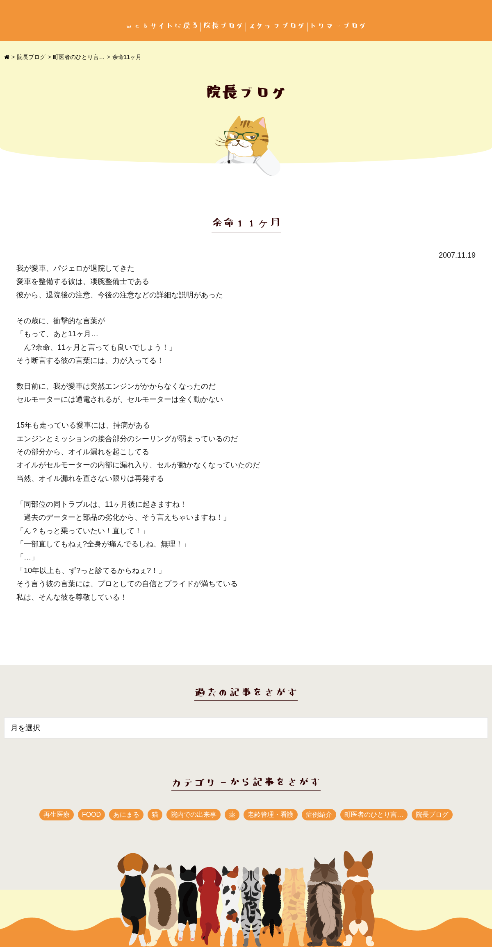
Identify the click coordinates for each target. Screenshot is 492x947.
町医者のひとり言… (79, 57)
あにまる (126, 814)
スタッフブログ (276, 26)
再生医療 (56, 814)
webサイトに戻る (162, 26)
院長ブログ (223, 26)
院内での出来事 (193, 814)
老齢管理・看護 (271, 814)
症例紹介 (319, 814)
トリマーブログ (338, 26)
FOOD (91, 814)
